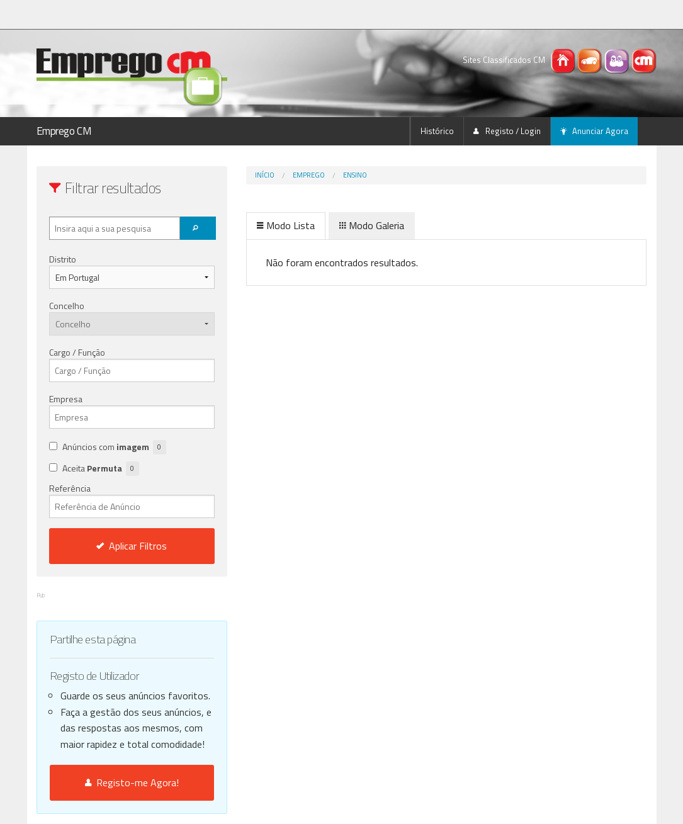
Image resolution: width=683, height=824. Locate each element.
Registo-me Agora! (132, 782)
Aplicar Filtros (131, 545)
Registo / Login (507, 131)
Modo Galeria (371, 225)
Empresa (65, 398)
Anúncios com (114, 447)
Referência (132, 500)
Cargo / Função (77, 352)
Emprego (309, 175)
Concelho (66, 305)
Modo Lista (286, 225)
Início (264, 175)
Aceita (100, 468)
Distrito (62, 259)
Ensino (355, 175)
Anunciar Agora (594, 131)
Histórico (437, 131)
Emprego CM (64, 131)
